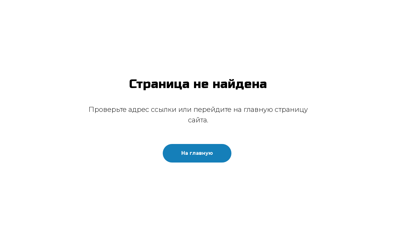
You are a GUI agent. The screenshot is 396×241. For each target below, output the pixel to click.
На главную (197, 153)
